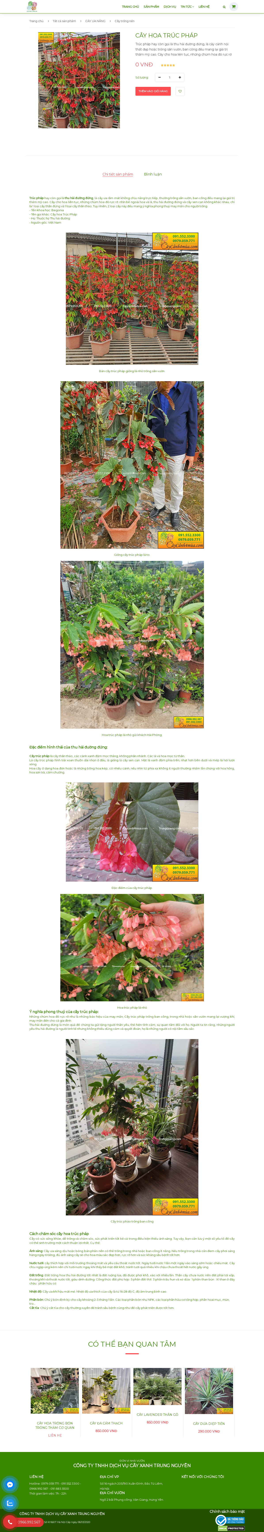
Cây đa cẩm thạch (106, 1423)
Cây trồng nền (122, 21)
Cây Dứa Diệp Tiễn (209, 1424)
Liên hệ (204, 6)
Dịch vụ (170, 6)
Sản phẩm (151, 6)
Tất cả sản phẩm (62, 21)
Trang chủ (130, 6)
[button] (48, 117)
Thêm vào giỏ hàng (153, 91)
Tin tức (187, 6)
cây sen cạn (194, 202)
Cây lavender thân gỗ (157, 1415)
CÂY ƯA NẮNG (92, 21)
